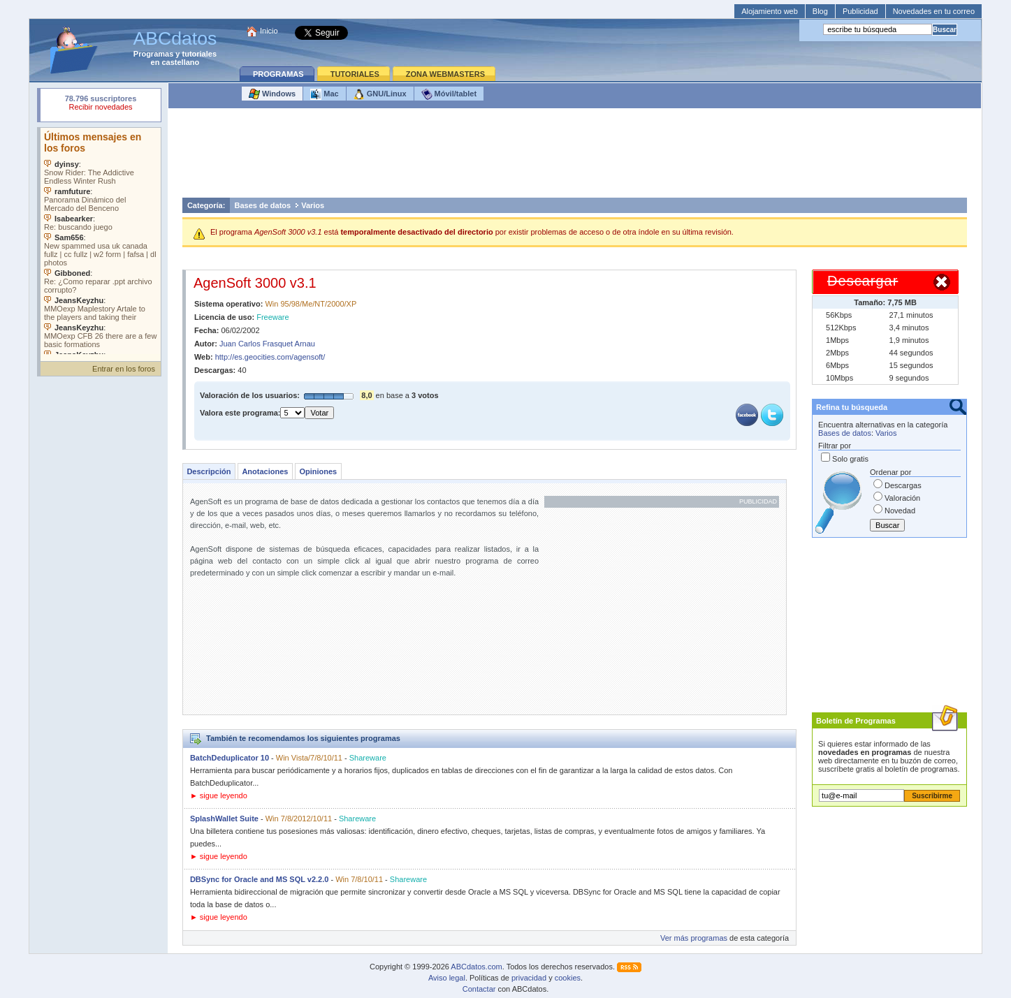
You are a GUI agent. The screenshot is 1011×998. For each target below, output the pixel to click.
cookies (568, 978)
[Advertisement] (574, 156)
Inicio (269, 31)
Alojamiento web (769, 11)
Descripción (209, 471)
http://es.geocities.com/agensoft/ (270, 357)
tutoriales (199, 54)
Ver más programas (693, 938)
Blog (820, 11)
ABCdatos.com (476, 966)
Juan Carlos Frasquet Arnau (267, 343)
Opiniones (318, 471)
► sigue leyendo (218, 795)
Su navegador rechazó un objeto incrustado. (100, 104)
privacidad (528, 978)
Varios (312, 205)
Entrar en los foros (123, 369)
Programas (153, 54)
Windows (272, 94)
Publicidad (860, 11)
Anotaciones (265, 471)
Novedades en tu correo (934, 11)
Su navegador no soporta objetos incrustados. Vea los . (101, 241)
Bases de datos (262, 205)
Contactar (479, 989)
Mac (324, 94)
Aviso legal (446, 978)
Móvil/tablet (449, 94)
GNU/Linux (380, 94)
